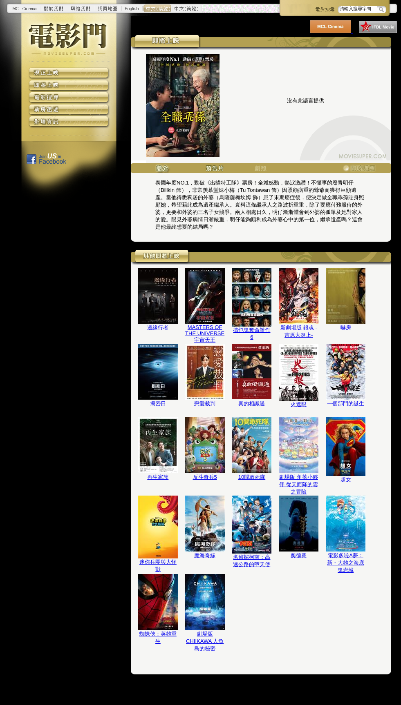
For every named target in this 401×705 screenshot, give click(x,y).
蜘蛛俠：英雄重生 (158, 637)
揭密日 (158, 403)
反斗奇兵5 (205, 477)
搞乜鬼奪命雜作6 (251, 333)
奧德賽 (299, 555)
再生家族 (157, 477)
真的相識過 (251, 403)
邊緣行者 (157, 328)
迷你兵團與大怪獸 (158, 565)
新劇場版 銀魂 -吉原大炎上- (298, 331)
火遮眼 (299, 404)
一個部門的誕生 (345, 403)
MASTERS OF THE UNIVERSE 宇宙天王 (204, 333)
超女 (346, 479)
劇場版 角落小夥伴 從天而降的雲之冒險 (298, 484)
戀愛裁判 (204, 403)
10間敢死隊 (251, 477)
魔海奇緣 (204, 555)
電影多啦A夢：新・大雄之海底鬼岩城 (345, 562)
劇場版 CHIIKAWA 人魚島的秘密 (205, 641)
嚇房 (346, 328)
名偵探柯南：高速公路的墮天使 (251, 560)
